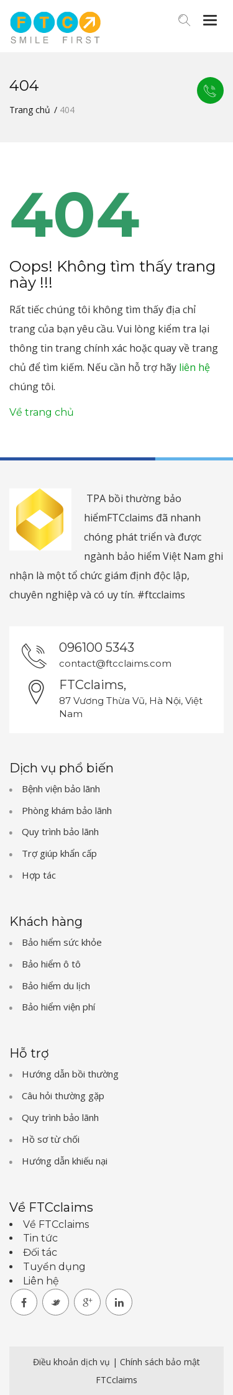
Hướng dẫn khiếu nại (64, 1161)
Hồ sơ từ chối (51, 1139)
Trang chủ (29, 110)
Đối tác (40, 1252)
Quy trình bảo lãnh (60, 831)
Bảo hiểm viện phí (58, 1006)
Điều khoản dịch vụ (72, 1362)
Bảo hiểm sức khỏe (62, 942)
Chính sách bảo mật (160, 1362)
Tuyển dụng (54, 1267)
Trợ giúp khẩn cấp (59, 853)
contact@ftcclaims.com (115, 663)
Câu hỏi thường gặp (63, 1095)
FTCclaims (116, 1380)
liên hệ (194, 367)
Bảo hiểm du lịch (56, 985)
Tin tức (40, 1238)
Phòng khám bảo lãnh (67, 810)
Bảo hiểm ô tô (51, 964)
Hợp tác (39, 875)
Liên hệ (210, 90)
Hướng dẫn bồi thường (70, 1074)
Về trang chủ (41, 412)
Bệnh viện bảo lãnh (61, 788)
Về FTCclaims (56, 1224)
